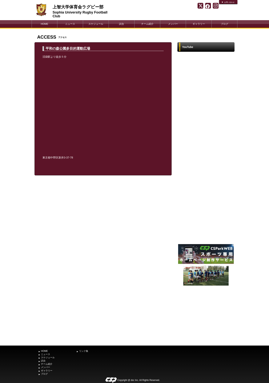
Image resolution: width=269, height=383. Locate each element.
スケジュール (95, 23)
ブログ (224, 23)
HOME (44, 23)
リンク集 (83, 351)
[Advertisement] (206, 315)
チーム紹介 (147, 23)
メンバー (173, 23)
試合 (121, 23)
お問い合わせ (229, 2)
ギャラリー (199, 23)
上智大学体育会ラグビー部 (78, 7)
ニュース (70, 23)
